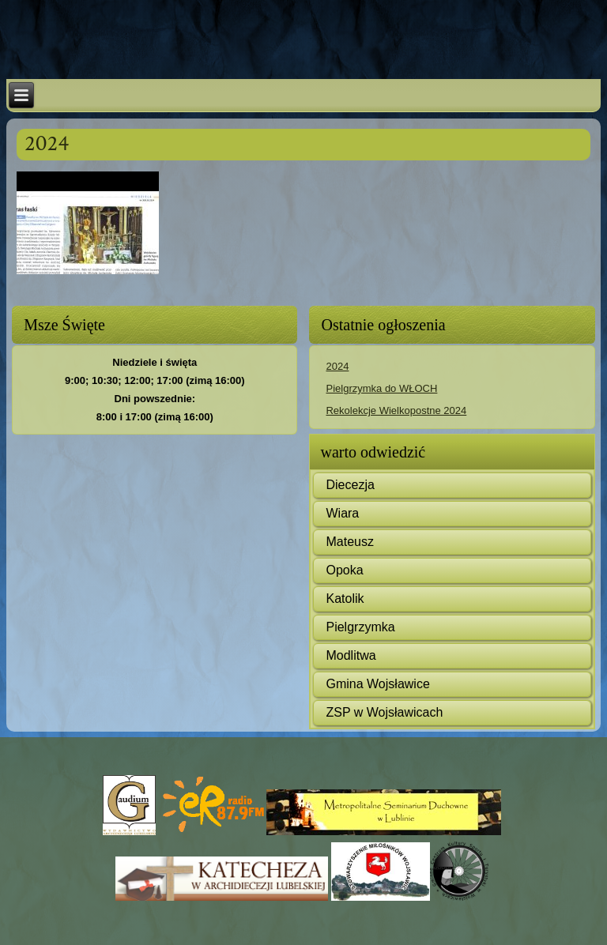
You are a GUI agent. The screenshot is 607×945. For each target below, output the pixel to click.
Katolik (345, 598)
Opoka (344, 570)
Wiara (342, 513)
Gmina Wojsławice (377, 684)
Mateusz (349, 541)
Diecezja (350, 484)
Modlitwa (350, 655)
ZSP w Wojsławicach (384, 712)
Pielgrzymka (360, 627)
